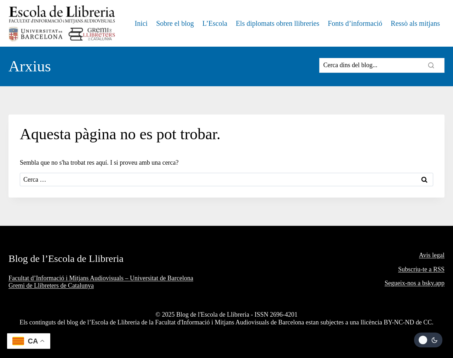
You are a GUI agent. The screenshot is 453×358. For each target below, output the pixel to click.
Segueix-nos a (403, 283)
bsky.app (433, 283)
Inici (141, 23)
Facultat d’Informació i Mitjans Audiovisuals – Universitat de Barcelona (100, 278)
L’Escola (214, 23)
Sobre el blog (175, 23)
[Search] (382, 65)
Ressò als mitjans (415, 23)
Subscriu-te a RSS (421, 269)
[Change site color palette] (428, 340)
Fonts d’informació (355, 23)
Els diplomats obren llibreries (277, 23)
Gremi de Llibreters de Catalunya (51, 285)
